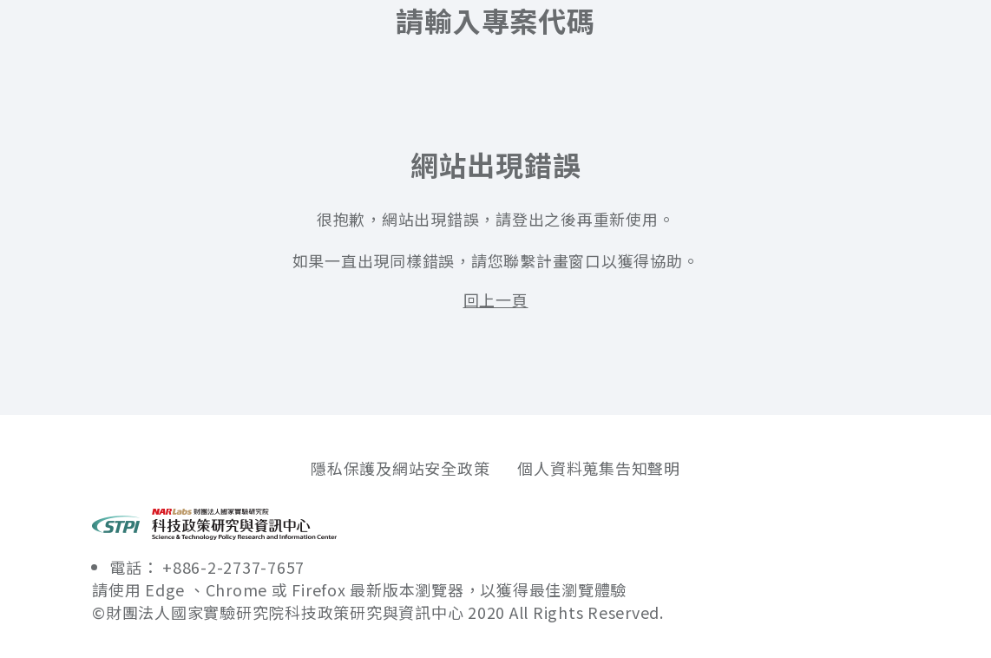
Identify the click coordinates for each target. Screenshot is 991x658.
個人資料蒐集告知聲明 (598, 468)
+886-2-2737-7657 (233, 567)
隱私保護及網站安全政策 (400, 468)
